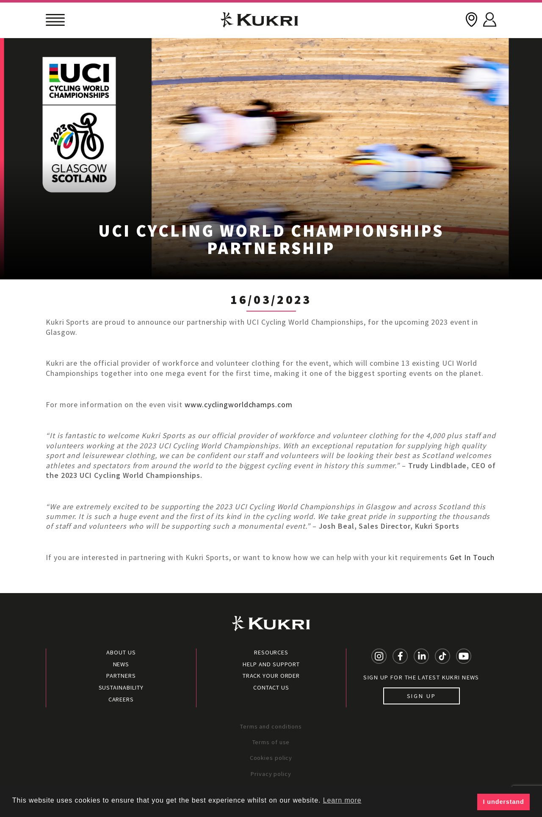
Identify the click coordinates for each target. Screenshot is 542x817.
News (121, 664)
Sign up (421, 696)
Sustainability (121, 687)
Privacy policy (271, 774)
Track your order (271, 675)
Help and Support (271, 664)
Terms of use (271, 742)
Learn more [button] (342, 800)
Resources (271, 652)
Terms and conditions (271, 726)
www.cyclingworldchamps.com (238, 404)
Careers (121, 699)
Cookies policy (271, 758)
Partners (121, 675)
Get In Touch (472, 557)
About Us (121, 652)
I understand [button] (503, 801)
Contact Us (271, 687)
